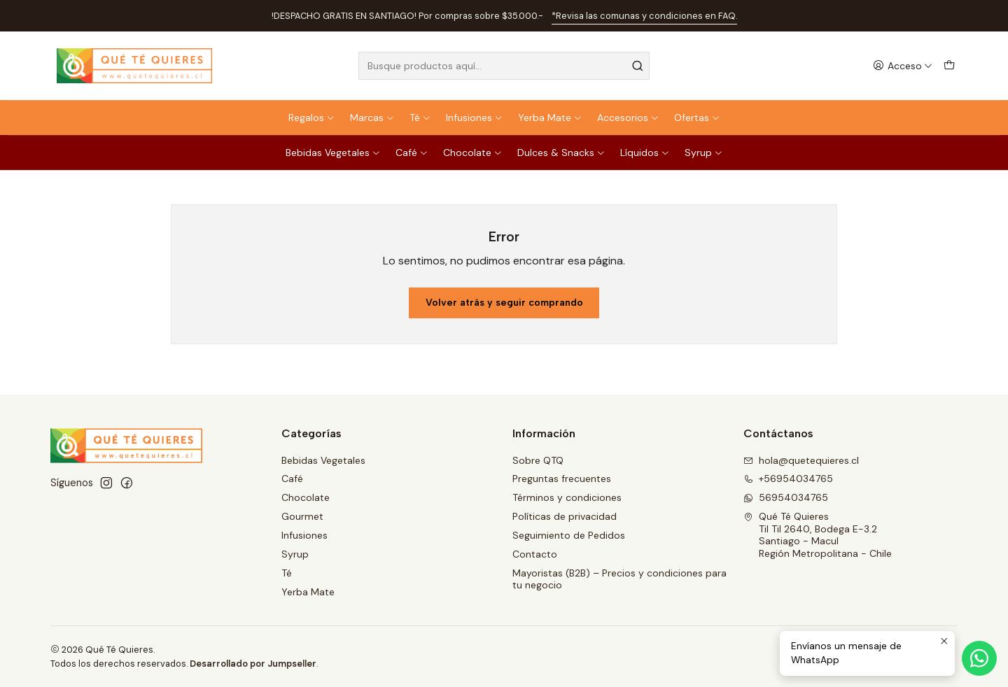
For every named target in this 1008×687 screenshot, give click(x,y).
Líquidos (645, 152)
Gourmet (302, 516)
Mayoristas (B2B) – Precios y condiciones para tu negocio (619, 579)
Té (420, 117)
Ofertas (697, 117)
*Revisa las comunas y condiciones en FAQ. (644, 16)
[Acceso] (902, 66)
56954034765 (785, 497)
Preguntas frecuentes (561, 478)
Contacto (534, 554)
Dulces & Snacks (561, 152)
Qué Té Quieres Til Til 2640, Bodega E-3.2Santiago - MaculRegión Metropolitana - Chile (817, 535)
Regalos (311, 117)
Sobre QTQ (538, 460)
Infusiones (474, 117)
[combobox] (504, 66)
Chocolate (473, 152)
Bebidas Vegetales (333, 152)
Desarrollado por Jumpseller (253, 664)
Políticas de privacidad (564, 516)
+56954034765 (788, 478)
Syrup (704, 152)
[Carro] (949, 66)
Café (412, 152)
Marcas (372, 117)
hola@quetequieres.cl (801, 460)
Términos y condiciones (567, 497)
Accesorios (628, 117)
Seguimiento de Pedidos (568, 535)
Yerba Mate (550, 117)
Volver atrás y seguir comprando (504, 303)
